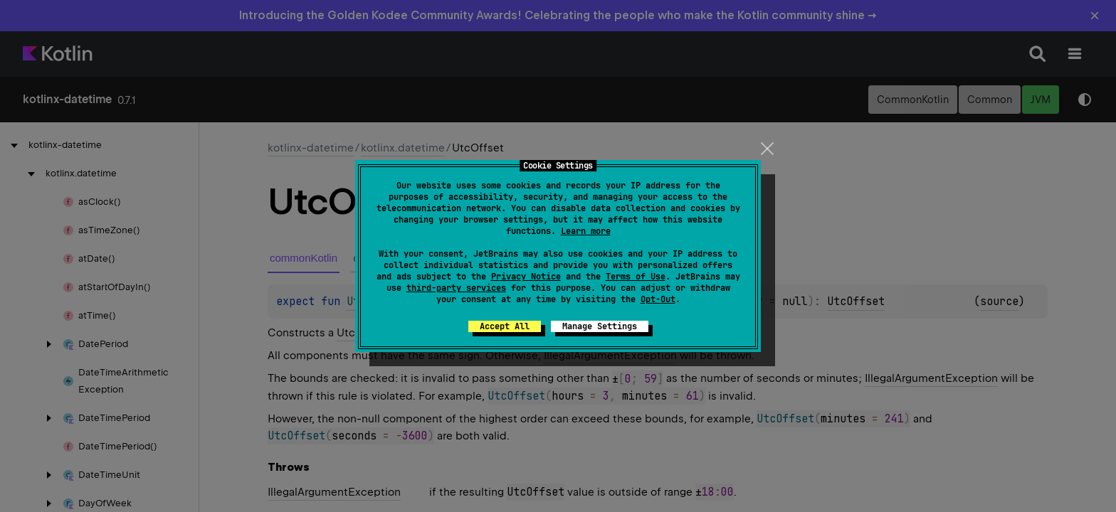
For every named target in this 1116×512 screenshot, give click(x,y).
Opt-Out (658, 299)
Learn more (586, 231)
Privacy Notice (526, 276)
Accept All (505, 326)
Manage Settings (599, 326)
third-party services (456, 288)
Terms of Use (635, 276)
